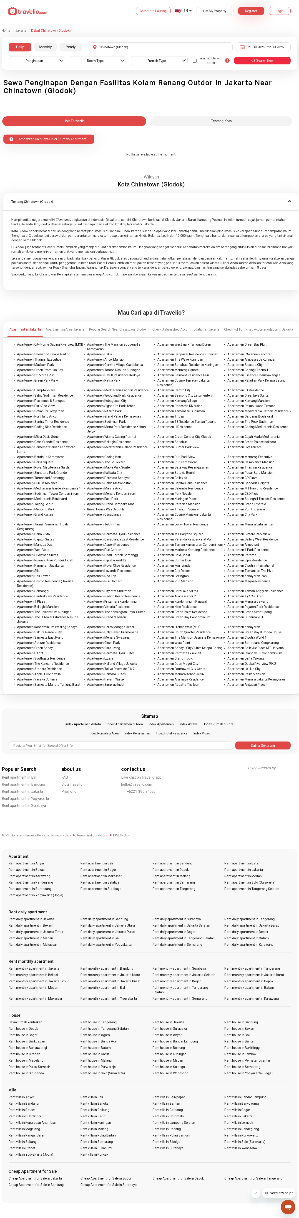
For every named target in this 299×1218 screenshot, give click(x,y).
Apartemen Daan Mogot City (177, 663)
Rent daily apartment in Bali (100, 938)
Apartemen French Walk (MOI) (179, 627)
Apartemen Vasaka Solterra (37, 679)
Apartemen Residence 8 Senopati (41, 401)
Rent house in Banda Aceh (99, 1041)
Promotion (69, 791)
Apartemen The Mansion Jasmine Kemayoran (190, 637)
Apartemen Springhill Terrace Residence (256, 499)
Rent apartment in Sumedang (30, 889)
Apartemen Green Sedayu (36, 648)
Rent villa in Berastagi (168, 1110)
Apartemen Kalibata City (104, 472)
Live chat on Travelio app (141, 777)
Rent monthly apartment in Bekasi (33, 975)
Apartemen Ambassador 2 (176, 596)
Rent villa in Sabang (23, 1142)
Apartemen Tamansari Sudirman (181, 411)
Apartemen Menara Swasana (108, 637)
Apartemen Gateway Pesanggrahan (183, 467)
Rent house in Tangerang (98, 1022)
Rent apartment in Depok (171, 869)
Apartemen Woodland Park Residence (114, 395)
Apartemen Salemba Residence (180, 488)
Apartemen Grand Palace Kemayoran (114, 416)
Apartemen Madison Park (35, 365)
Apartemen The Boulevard (106, 462)
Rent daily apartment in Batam (246, 938)
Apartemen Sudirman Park (106, 421)
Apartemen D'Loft (30, 653)
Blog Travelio (72, 784)
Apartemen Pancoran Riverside (179, 406)
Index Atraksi (189, 724)
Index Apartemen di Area (125, 724)
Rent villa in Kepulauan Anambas (32, 1122)
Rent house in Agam (95, 1035)
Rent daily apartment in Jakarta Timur (36, 932)
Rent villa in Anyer (21, 1097)
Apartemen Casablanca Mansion (250, 462)
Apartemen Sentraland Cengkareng (253, 643)
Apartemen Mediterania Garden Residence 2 (259, 411)
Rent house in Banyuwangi (28, 1048)
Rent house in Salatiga (169, 1067)
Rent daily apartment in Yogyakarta (106, 944)
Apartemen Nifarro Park (104, 411)
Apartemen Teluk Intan (103, 524)
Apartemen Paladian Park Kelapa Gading (256, 380)
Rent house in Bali (237, 1035)
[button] (151, 201)
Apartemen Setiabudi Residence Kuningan (187, 365)
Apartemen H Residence (174, 427)
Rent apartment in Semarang (174, 882)
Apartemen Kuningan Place (177, 499)
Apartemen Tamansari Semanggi (41, 478)
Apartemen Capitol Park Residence (182, 483)
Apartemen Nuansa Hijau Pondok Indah (45, 560)
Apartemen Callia (99, 354)
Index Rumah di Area (104, 733)
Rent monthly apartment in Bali (103, 987)
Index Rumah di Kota (219, 724)
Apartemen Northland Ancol (37, 416)
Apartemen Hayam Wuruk (105, 679)
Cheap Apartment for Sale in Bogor (105, 1178)
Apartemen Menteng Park (36, 509)
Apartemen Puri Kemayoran (177, 462)
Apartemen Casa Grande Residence (42, 442)
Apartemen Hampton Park (36, 390)
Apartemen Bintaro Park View (248, 534)
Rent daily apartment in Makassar (33, 944)
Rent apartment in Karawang (29, 876)
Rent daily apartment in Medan (31, 938)
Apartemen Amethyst (243, 544)
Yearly (71, 47)
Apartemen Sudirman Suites (37, 555)
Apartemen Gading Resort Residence (113, 596)
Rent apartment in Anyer (26, 863)
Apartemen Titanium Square (178, 509)
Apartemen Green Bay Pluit (246, 344)
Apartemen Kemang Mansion (248, 401)
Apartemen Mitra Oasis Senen (38, 436)
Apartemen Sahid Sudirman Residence (45, 395)
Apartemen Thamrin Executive (39, 359)
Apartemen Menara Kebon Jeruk (180, 674)
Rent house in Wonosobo (170, 1073)
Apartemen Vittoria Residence (109, 607)
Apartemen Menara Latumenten (250, 524)
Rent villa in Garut (93, 1116)
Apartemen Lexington (173, 576)
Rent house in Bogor (23, 1035)
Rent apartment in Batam (242, 863)
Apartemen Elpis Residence (247, 560)
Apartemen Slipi (28, 571)
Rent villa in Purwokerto (241, 1135)
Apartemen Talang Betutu (36, 504)
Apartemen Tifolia (170, 416)
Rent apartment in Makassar (101, 876)
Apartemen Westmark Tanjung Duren (184, 344)
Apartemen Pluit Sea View (36, 406)
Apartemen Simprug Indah (106, 684)
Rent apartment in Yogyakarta (25, 798)
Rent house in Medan (168, 1060)
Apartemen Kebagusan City (107, 401)
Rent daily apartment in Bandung (104, 919)
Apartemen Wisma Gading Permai (111, 436)
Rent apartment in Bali (19, 777)
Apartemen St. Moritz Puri (36, 375)
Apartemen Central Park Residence (42, 596)
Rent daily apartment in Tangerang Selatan (184, 938)
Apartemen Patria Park (103, 380)
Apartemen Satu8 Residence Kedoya (113, 375)
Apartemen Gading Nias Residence (42, 427)
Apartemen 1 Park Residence (248, 550)
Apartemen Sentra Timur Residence (43, 421)
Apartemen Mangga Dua (35, 544)
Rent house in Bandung (241, 1022)
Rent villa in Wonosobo (240, 1148)
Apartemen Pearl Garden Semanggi (112, 555)
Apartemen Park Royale (174, 493)
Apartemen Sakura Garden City (39, 632)
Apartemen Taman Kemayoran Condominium (190, 544)
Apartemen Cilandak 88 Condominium (254, 653)
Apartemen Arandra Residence (39, 669)
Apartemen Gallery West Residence (252, 539)
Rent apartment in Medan (242, 876)
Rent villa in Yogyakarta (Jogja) (31, 1154)
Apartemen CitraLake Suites (177, 591)
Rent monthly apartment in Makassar (36, 998)
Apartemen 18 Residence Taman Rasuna (186, 421)
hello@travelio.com (136, 784)
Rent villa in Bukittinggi (25, 1116)
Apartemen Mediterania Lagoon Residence (118, 390)
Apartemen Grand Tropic (175, 658)
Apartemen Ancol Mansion (106, 359)
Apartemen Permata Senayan (109, 478)
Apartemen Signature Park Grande (42, 472)
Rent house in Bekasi (239, 1028)
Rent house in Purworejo (98, 1067)
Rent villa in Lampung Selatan (174, 1122)
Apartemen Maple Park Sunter (109, 467)
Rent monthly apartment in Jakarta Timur (39, 981)
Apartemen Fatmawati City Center (182, 669)
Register (251, 11)
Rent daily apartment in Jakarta (31, 919)
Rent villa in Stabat (22, 1148)
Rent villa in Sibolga (166, 1142)
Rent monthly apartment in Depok (248, 981)
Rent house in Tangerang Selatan (104, 1028)
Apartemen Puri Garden (104, 550)
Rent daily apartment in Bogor (174, 932)
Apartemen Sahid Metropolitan (109, 483)
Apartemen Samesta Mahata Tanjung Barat (48, 684)
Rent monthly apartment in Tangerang (252, 968)
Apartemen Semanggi (33, 591)
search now (262, 60)
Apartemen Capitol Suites (35, 539)
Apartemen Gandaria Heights (248, 483)
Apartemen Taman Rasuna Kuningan (113, 370)
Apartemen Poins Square (35, 462)
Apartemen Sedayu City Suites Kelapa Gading (190, 648)
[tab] (151, 201)
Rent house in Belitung (169, 1048)
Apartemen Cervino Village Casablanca (115, 365)
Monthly (45, 47)
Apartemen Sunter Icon (174, 560)
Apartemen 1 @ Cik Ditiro (245, 596)
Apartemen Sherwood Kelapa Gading (43, 354)
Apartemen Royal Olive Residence (111, 565)
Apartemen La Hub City (244, 669)
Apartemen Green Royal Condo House (254, 632)
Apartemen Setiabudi (172, 442)
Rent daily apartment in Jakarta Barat (251, 925)
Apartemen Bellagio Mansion (38, 607)
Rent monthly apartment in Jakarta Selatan (184, 975)
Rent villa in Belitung (94, 1110)
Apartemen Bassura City (245, 365)
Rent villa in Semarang (96, 1142)
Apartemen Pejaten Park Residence (253, 607)
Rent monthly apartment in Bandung (106, 968)
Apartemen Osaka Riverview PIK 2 (251, 663)
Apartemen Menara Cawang (247, 601)
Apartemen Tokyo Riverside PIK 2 (111, 669)
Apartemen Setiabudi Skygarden (40, 411)
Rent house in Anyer (167, 1035)
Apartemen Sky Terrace (244, 447)
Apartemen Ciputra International (250, 565)
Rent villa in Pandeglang (241, 1129)
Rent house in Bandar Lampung (175, 1041)
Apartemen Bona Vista (33, 534)
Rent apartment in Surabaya (24, 805)
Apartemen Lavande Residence (109, 571)
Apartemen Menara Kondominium (111, 493)
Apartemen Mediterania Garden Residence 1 (49, 488)
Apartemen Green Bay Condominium (183, 617)
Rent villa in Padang (167, 1129)
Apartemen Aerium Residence (39, 643)
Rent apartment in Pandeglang (31, 882)
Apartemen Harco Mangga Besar (110, 627)
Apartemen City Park (242, 514)
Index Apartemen (161, 724)
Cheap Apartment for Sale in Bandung (36, 1185)
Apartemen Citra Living (103, 648)
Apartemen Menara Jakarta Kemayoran (256, 679)
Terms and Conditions (92, 835)
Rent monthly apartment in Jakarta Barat (254, 975)
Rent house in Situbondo (26, 1073)
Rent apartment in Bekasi (27, 869)
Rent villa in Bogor (237, 1110)
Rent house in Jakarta (168, 1022)
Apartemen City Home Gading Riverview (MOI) (50, 344)
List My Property (214, 11)
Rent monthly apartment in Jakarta (34, 968)
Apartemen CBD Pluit (242, 493)
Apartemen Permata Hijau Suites (111, 653)
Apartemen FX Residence (245, 390)
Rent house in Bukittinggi (242, 1048)
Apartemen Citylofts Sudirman (109, 591)
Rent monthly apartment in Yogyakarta (108, 998)
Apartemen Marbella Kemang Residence (186, 550)
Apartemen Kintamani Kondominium (113, 601)
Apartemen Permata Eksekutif (179, 653)
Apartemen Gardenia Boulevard (250, 416)
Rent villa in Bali (91, 1097)
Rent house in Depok (23, 1028)
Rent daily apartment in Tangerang (249, 919)
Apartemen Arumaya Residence (180, 679)
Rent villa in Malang (94, 1129)
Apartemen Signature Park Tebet (111, 406)
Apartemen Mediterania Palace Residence (117, 447)
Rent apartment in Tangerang (174, 889)
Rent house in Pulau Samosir (29, 1067)
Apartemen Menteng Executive (249, 457)
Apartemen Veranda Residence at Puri (185, 539)
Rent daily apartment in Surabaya (177, 919)
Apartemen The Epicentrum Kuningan (44, 612)
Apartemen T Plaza (31, 601)
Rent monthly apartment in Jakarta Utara (110, 975)
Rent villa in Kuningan (95, 1122)
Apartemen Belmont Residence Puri (183, 375)
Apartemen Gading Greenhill (247, 370)
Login (280, 11)
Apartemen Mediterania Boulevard (42, 499)
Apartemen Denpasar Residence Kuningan (187, 354)
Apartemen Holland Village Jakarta (112, 663)
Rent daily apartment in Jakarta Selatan (181, 925)
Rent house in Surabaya (170, 1028)
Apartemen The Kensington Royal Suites (116, 612)
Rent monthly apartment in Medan (33, 987)
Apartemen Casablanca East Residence (115, 539)
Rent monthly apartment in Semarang (180, 998)
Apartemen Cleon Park (103, 643)
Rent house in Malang (96, 1060)
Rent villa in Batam (22, 1110)
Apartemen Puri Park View (176, 457)
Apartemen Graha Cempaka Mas (110, 504)
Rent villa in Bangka (94, 1103)
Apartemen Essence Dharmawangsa (253, 375)
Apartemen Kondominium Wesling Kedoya (47, 627)
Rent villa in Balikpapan (169, 1097)
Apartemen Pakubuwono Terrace (251, 406)
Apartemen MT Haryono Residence (252, 488)
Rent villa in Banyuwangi (241, 1103)
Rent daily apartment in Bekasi (31, 925)
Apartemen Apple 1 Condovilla (39, 674)
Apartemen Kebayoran (243, 627)
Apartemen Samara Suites (106, 674)
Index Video (201, 733)
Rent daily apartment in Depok (246, 932)
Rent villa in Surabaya (168, 1148)
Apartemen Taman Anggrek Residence (255, 591)
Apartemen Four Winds (173, 565)
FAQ (64, 777)
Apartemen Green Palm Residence (182, 612)
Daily (20, 47)
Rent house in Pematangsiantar (247, 1060)
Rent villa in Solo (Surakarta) (244, 1142)
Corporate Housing (153, 11)
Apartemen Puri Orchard (104, 581)
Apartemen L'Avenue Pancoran (249, 354)
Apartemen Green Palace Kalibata (251, 442)
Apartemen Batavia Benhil (176, 472)
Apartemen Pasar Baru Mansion (250, 472)
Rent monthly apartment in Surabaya (179, 968)
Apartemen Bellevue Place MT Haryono (255, 648)
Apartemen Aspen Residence (108, 544)
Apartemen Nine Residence (177, 607)
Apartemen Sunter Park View (178, 447)
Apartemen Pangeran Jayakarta (40, 565)
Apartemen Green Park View (37, 380)
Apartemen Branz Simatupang (249, 612)
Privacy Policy (61, 835)
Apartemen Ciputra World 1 (246, 637)
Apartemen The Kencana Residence (43, 663)
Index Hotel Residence (172, 733)
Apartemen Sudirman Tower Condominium (48, 493)
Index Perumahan (137, 733)
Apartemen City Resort (173, 571)
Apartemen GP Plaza (242, 478)
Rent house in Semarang (242, 1067)
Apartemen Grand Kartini (35, 514)
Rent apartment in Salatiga (99, 882)
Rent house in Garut (94, 1054)
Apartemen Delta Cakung (245, 658)
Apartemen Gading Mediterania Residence (257, 427)
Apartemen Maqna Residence (248, 581)
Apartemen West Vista (33, 550)
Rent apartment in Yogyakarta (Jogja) (36, 895)
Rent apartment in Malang (171, 876)
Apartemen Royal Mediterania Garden (44, 467)
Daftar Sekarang (263, 745)
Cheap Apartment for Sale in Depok (178, 1178)
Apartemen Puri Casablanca (37, 483)
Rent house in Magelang (26, 1060)
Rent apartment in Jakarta (22, 791)
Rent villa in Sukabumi (96, 1148)
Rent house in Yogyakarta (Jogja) (248, 1073)
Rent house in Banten (239, 1041)
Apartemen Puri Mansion (175, 581)
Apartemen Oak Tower (33, 576)
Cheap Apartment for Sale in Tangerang (253, 1178)
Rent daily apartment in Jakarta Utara (107, 925)
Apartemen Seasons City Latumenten (184, 395)
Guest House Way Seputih (105, 509)
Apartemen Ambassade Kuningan (251, 359)
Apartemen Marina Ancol (105, 488)
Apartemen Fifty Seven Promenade (112, 632)
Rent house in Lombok (240, 1054)
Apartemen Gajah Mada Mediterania (253, 436)
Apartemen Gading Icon (104, 457)
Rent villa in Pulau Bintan (98, 1135)
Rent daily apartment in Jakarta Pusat (107, 932)
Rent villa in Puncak (94, 1154)
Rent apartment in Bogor (98, 869)
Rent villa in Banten (166, 1103)
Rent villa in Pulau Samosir (172, 1135)
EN (185, 11)
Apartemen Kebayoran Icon (247, 576)
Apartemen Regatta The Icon (178, 684)
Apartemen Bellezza (172, 478)
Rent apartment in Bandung (23, 784)
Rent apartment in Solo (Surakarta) (249, 882)
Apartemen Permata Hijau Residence (114, 534)
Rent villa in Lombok (238, 1122)
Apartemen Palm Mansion (246, 674)
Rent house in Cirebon (24, 1054)
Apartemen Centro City (174, 390)
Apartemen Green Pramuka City (40, 370)
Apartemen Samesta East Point (40, 637)
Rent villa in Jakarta (238, 1116)
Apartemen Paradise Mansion (178, 504)
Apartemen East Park (102, 499)
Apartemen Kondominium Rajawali (182, 601)
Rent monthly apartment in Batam (249, 987)
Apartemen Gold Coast (173, 555)
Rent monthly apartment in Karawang (251, 998)
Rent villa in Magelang (24, 1129)
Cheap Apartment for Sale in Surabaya (108, 1185)
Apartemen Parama (241, 555)
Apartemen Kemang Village (177, 401)
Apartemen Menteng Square (178, 370)
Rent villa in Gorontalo (168, 1116)
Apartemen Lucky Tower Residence (182, 524)
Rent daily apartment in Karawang (249, 944)
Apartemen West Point (173, 643)
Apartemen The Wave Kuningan (180, 359)
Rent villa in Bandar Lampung (245, 1097)
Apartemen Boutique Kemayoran (41, 457)
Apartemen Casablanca (104, 514)
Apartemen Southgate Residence (41, 658)
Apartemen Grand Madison (106, 617)
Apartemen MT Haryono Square (180, 534)
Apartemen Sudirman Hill (245, 617)
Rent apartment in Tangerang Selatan (251, 889)
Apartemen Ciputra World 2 (106, 560)
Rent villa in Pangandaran (27, 1135)
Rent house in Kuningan (169, 1054)
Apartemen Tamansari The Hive (250, 571)
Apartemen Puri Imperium (246, 509)
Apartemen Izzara (100, 658)
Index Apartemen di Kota (83, 724)
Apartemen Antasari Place (246, 684)
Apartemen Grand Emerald (246, 504)
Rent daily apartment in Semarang (177, 944)
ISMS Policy (121, 835)
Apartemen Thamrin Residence (250, 467)
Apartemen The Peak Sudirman (250, 421)
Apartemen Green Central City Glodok (184, 436)
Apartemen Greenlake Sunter (248, 395)
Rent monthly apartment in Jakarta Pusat (110, 981)
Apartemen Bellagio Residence (109, 442)
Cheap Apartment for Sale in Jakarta (35, 1178)
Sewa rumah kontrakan (26, 1022)
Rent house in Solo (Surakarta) (102, 1073)
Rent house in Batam (95, 1048)
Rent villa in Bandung (24, 1103)
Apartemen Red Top (101, 576)
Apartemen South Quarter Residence (184, 632)
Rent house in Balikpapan (27, 1041)
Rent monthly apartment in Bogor (177, 981)
